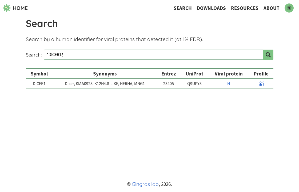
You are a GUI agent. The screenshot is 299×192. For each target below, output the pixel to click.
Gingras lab (145, 184)
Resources (244, 8)
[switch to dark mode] (289, 8)
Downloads (211, 8)
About (272, 8)
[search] (268, 55)
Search (183, 8)
